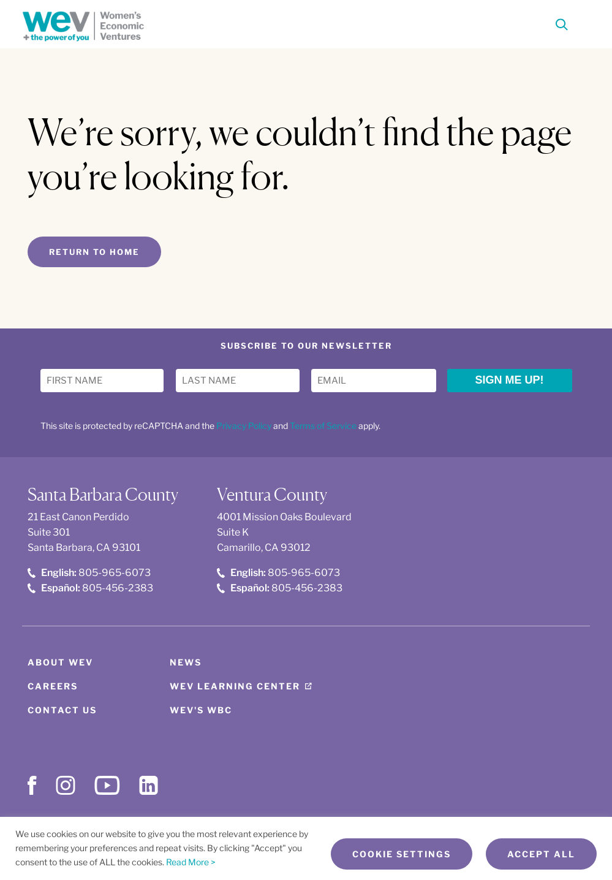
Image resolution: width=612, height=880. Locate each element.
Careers (53, 686)
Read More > (191, 862)
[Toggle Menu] (582, 23)
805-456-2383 (90, 588)
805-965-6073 (89, 572)
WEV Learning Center (235, 686)
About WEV (60, 662)
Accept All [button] (541, 854)
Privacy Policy (243, 425)
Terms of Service (323, 425)
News (186, 662)
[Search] (562, 26)
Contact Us (62, 710)
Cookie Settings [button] (401, 854)
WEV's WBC (201, 710)
